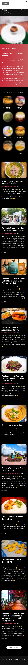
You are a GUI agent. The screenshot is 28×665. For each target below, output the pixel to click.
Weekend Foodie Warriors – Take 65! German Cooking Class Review (13, 378)
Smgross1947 (5, 47)
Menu (25, 9)
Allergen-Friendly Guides (9, 48)
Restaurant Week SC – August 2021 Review (11, 328)
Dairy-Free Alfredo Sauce (12, 425)
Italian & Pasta (5, 428)
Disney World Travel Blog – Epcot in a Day (13, 469)
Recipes (13, 428)
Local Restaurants (7, 49)
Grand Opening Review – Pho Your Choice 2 (12, 182)
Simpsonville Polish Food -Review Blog (13, 517)
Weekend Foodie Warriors (8, 186)
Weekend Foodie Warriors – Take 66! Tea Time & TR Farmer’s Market (13, 280)
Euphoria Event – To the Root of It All (11, 560)
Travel (3, 473)
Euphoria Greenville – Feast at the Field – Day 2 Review (13, 229)
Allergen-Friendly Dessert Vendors (13, 54)
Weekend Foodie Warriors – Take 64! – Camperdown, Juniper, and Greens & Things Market (13, 617)
